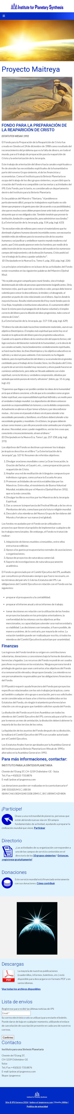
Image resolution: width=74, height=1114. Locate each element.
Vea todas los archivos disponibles (21, 988)
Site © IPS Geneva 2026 (16, 1102)
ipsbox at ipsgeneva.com (41, 1102)
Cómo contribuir (46, 883)
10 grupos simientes (44, 855)
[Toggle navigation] (3, 16)
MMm (64, 1102)
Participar (39, 827)
